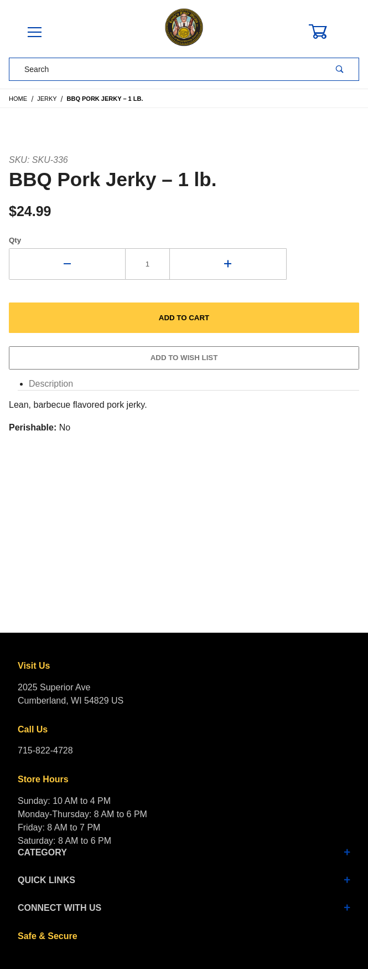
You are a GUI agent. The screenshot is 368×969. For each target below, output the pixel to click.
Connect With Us (184, 907)
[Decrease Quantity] (67, 264)
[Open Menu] (34, 33)
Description (51, 383)
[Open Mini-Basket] (324, 31)
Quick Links (184, 880)
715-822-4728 (45, 750)
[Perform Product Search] (340, 69)
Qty (15, 240)
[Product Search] (165, 69)
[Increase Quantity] (228, 264)
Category (184, 852)
